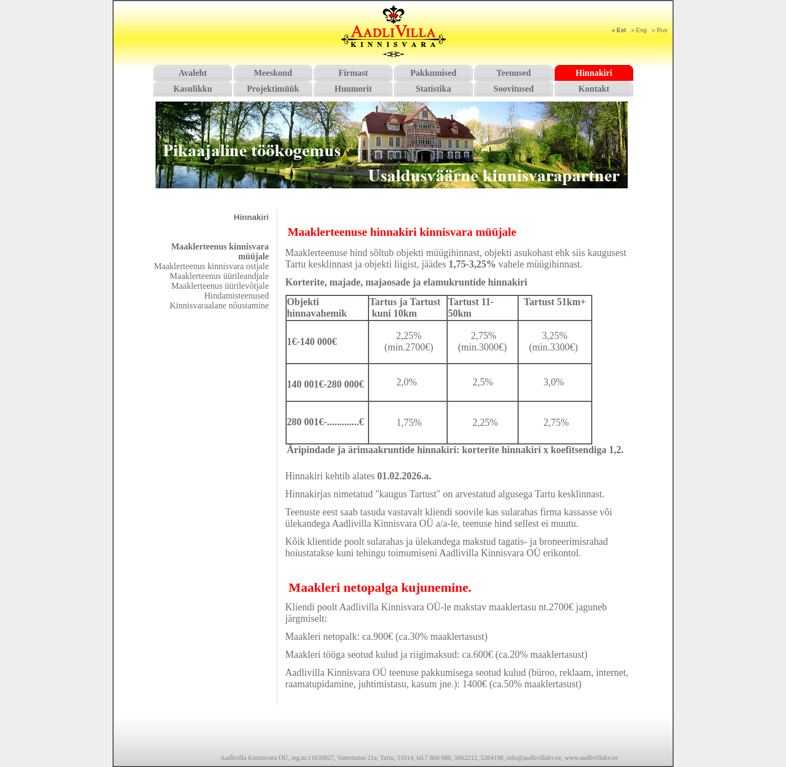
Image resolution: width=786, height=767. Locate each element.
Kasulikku (192, 88)
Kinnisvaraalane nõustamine (219, 305)
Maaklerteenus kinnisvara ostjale (211, 266)
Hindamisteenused (236, 295)
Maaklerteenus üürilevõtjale (220, 285)
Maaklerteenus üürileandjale (219, 276)
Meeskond (273, 73)
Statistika (433, 88)
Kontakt (594, 88)
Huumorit (353, 88)
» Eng (639, 30)
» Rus (660, 30)
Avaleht (192, 73)
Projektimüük (273, 88)
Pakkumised (433, 73)
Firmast (353, 73)
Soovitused (513, 88)
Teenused (513, 73)
